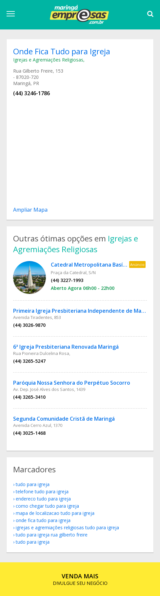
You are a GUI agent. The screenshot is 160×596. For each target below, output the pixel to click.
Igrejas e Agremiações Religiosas (48, 60)
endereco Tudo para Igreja (43, 499)
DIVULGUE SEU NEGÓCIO (80, 579)
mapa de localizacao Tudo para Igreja (55, 513)
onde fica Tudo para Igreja (43, 520)
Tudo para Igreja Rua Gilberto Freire (52, 535)
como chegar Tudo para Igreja (47, 506)
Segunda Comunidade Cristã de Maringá (64, 418)
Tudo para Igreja (33, 484)
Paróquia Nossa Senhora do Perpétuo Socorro (71, 382)
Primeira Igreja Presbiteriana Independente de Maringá (83, 310)
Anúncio (137, 264)
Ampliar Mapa (30, 209)
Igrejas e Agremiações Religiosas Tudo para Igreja (67, 527)
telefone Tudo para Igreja (42, 491)
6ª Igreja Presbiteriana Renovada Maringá (66, 346)
